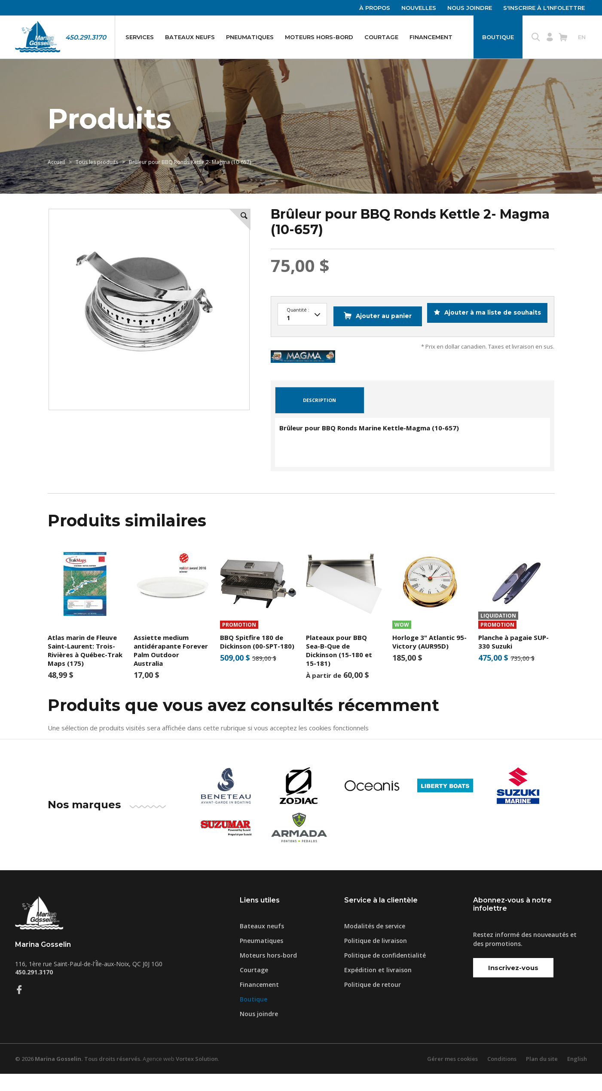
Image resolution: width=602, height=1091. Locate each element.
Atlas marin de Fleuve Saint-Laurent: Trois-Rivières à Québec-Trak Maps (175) (85, 667)
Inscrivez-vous (513, 984)
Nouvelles (418, 7)
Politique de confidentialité (385, 972)
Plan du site (542, 1076)
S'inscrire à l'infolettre (544, 7)
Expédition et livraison (378, 987)
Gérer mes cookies (452, 1076)
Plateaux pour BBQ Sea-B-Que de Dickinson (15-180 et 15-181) (339, 667)
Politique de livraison (375, 958)
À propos (374, 7)
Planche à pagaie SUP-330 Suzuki (513, 658)
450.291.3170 (85, 37)
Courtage (381, 37)
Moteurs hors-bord (319, 37)
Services (139, 37)
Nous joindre (469, 7)
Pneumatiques (250, 37)
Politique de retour (372, 1002)
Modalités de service (374, 943)
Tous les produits (97, 162)
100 (302, 314)
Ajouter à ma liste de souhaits (489, 336)
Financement (430, 37)
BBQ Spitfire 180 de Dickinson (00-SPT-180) (257, 658)
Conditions (501, 1076)
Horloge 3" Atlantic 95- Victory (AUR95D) (429, 658)
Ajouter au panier (375, 336)
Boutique (498, 37)
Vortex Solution (197, 1076)
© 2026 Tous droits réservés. (78, 1076)
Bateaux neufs (190, 37)
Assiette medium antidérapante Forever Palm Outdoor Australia (171, 667)
